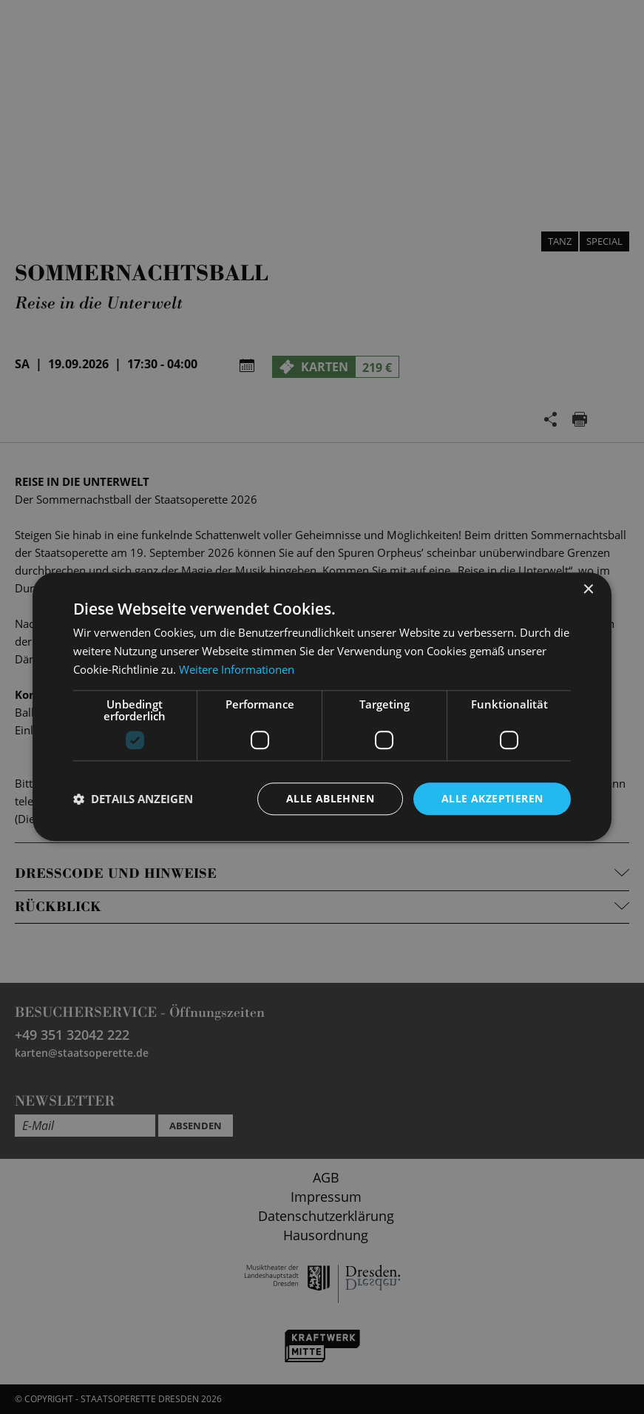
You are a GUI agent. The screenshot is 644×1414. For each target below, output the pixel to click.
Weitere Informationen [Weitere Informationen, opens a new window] (236, 669)
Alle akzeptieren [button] (492, 798)
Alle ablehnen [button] (330, 798)
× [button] (587, 589)
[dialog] (322, 707)
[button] (133, 798)
